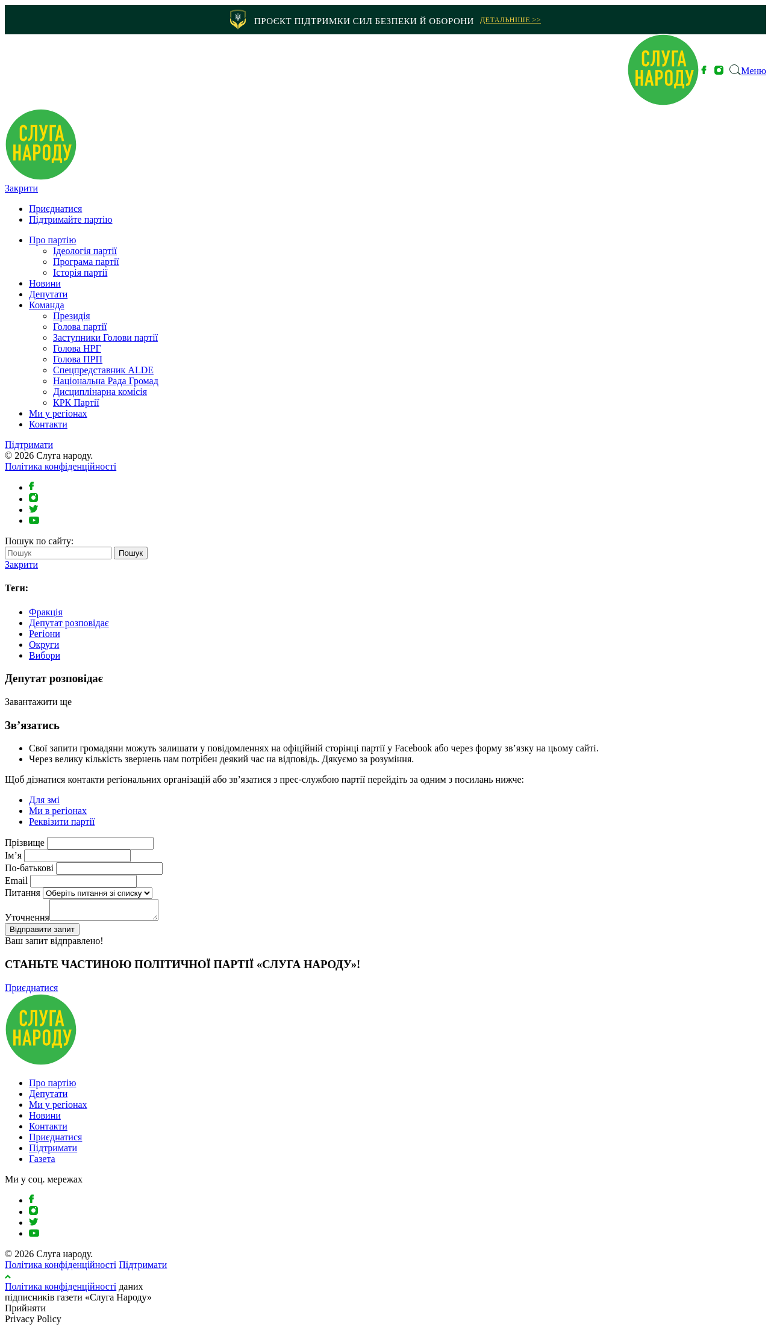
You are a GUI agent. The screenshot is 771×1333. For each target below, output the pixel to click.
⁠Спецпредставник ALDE (103, 370)
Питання (22, 892)
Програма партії (86, 261)
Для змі (44, 800)
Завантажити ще (38, 702)
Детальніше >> (510, 20)
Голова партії (80, 327)
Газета (42, 1162)
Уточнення (27, 921)
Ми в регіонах (58, 811)
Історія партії (80, 272)
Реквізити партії (62, 821)
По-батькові (29, 868)
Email (16, 880)
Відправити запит (42, 932)
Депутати (48, 294)
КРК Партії (76, 402)
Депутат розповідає (69, 623)
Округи (44, 644)
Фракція (46, 612)
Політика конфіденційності (60, 466)
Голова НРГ (77, 348)
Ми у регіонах (58, 413)
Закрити (21, 188)
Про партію (52, 240)
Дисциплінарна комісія (100, 392)
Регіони (44, 634)
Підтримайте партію (71, 219)
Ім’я (13, 855)
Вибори (44, 655)
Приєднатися (55, 209)
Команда (46, 305)
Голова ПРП (77, 359)
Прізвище (25, 842)
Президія (71, 316)
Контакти (48, 424)
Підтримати (29, 445)
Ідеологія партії (85, 251)
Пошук (131, 553)
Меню (753, 71)
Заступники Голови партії (105, 337)
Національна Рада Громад (105, 381)
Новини (45, 283)
